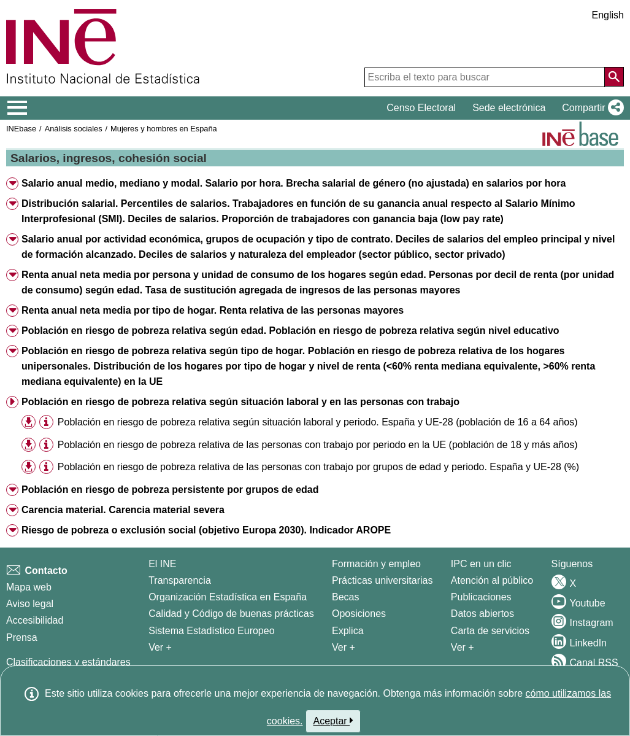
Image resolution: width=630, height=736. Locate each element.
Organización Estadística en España (227, 597)
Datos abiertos (482, 613)
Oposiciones (359, 613)
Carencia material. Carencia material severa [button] (123, 510)
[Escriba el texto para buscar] (484, 77)
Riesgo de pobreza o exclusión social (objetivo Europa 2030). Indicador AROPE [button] (206, 530)
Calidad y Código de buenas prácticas (231, 613)
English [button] (608, 15)
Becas (345, 597)
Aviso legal (29, 603)
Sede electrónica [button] (508, 108)
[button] (590, 108)
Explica (348, 631)
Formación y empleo (376, 564)
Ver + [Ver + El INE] (160, 647)
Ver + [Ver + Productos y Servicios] (462, 647)
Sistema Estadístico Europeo (211, 631)
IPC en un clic (481, 564)
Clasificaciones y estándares (68, 662)
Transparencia (179, 580)
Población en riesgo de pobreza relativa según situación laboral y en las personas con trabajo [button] (240, 402)
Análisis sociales (73, 128)
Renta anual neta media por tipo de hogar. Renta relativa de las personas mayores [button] (212, 310)
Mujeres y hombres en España (163, 128)
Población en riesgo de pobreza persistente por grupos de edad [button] (170, 489)
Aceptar (333, 720)
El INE (162, 564)
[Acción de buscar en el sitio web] (614, 77)
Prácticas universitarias (382, 580)
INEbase (21, 128)
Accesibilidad (34, 620)
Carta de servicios (490, 631)
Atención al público (492, 580)
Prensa (21, 637)
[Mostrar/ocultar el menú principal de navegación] (17, 108)
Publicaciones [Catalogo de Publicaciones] (481, 597)
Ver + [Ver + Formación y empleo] (343, 647)
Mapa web (29, 587)
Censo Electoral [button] (421, 108)
